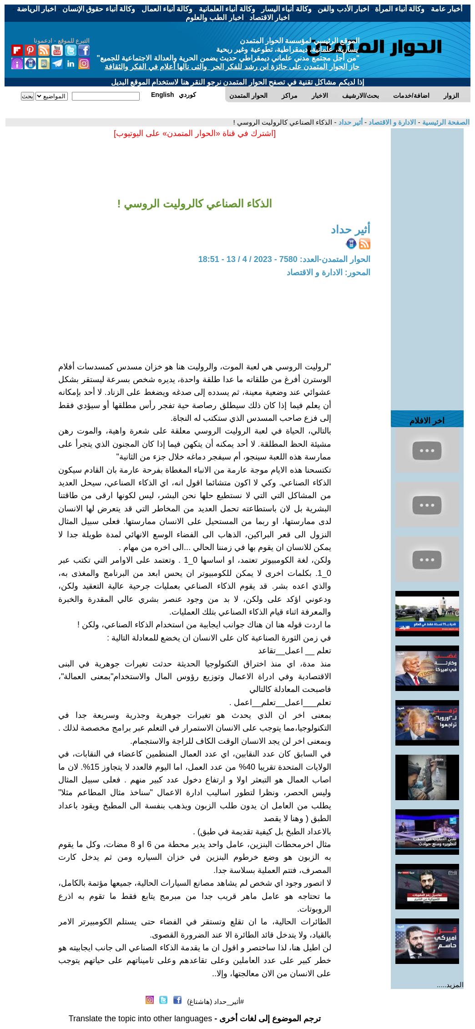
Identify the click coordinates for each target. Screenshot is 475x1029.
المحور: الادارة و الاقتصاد (328, 272)
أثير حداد (349, 122)
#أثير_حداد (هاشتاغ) (215, 1001)
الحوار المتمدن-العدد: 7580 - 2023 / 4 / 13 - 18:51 (284, 259)
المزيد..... (450, 985)
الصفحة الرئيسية (445, 122)
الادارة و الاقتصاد (391, 122)
